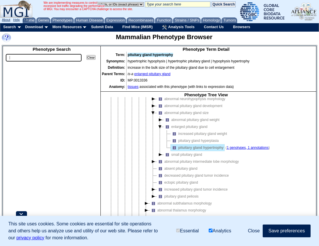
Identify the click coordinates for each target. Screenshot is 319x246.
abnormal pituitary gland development (189, 105)
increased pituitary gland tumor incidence (192, 189)
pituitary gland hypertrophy (197, 147)
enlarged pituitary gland (152, 74)
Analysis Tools (178, 27)
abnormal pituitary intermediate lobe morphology (198, 161)
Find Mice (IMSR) (137, 27)
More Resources (67, 27)
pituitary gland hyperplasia (195, 140)
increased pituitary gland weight (199, 133)
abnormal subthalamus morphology (181, 203)
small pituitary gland (183, 154)
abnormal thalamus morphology (178, 210)
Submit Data (102, 27)
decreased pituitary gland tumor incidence (193, 175)
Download (34, 27)
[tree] (206, 162)
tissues (133, 87)
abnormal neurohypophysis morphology (191, 98)
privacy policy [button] (30, 237)
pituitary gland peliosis (178, 196)
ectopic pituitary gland (177, 182)
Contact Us (214, 27)
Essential (187, 230)
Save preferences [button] (286, 230)
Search (9, 27)
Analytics (220, 230)
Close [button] (254, 230)
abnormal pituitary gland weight (191, 119)
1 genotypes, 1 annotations (247, 148)
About (6, 19)
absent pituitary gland (177, 168)
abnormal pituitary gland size (183, 112)
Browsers (241, 27)
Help (16, 19)
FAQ (26, 19)
